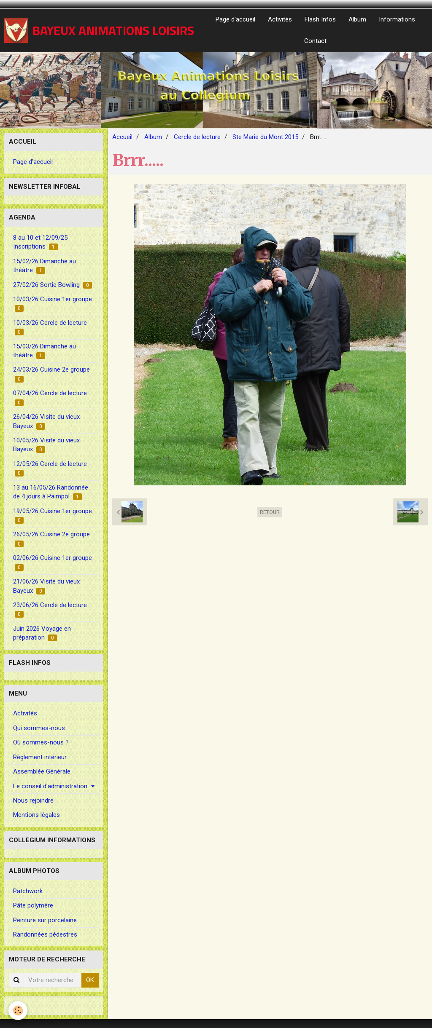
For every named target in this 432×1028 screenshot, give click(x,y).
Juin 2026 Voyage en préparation (42, 633)
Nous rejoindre (33, 800)
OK (90, 980)
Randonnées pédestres (45, 934)
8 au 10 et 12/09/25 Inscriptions (40, 242)
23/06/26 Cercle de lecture (50, 609)
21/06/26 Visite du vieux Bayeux (46, 586)
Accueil (122, 137)
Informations (397, 19)
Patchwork (28, 891)
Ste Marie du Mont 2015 (265, 137)
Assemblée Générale (41, 771)
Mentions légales (36, 815)
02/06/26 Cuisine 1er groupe (52, 562)
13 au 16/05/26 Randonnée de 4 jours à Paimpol (50, 492)
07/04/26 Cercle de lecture (50, 397)
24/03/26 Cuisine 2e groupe (51, 374)
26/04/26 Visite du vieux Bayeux (46, 421)
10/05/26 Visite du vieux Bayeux (46, 444)
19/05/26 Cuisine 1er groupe (52, 515)
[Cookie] (17, 1010)
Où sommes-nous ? (41, 742)
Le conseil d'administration (50, 786)
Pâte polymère (33, 905)
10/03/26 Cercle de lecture (50, 327)
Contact (315, 41)
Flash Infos (320, 19)
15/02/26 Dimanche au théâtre (44, 265)
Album (357, 19)
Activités (280, 19)
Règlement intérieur (40, 757)
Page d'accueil (235, 19)
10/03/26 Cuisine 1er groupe (52, 303)
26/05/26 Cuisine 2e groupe (51, 538)
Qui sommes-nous (39, 728)
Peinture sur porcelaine (45, 920)
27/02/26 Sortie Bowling (52, 285)
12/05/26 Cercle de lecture (50, 468)
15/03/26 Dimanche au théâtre (44, 351)
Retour (270, 512)
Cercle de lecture (197, 137)
